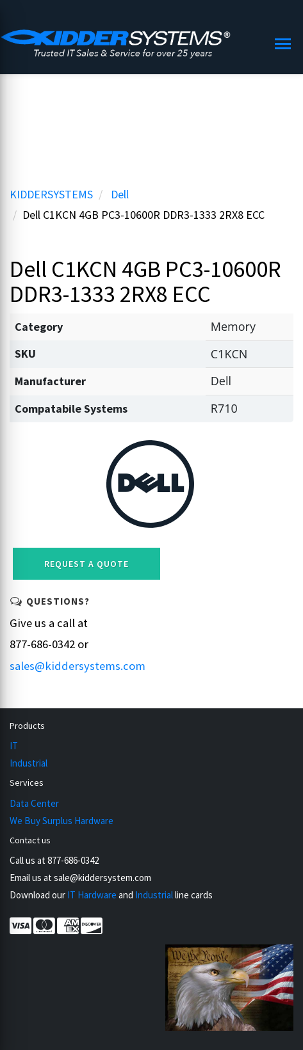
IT (14, 746)
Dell (120, 194)
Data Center (34, 803)
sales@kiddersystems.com (77, 665)
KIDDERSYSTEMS (51, 194)
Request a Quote (86, 563)
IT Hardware (92, 895)
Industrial (28, 763)
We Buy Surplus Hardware (61, 821)
